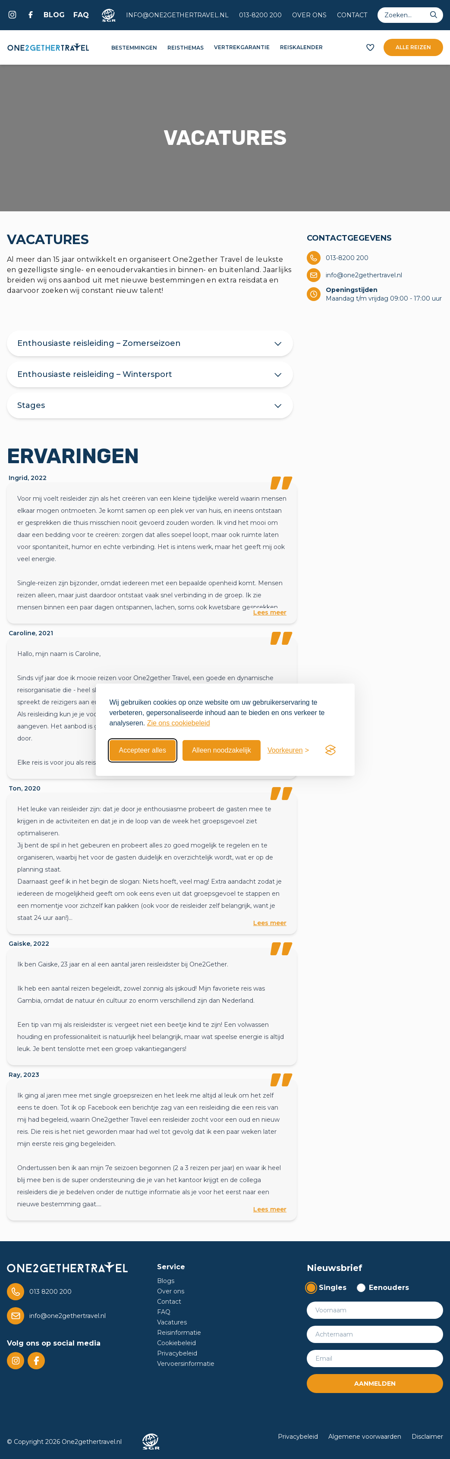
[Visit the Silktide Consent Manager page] (330, 750)
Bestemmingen (134, 47)
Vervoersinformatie (185, 1363)
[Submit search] (433, 15)
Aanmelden (375, 1383)
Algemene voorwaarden (364, 1436)
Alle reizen (413, 47)
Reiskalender (301, 47)
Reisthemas (185, 47)
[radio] (326, 1288)
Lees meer (269, 612)
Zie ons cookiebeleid (178, 723)
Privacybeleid (177, 1353)
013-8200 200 (260, 15)
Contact (352, 15)
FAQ (81, 15)
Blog (54, 15)
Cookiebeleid (176, 1343)
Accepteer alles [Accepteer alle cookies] (142, 750)
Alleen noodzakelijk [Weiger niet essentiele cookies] (221, 750)
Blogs (165, 1280)
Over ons (309, 15)
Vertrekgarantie (242, 47)
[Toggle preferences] (288, 750)
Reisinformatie (179, 1332)
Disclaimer (427, 1436)
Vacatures (172, 1322)
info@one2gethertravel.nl (177, 15)
